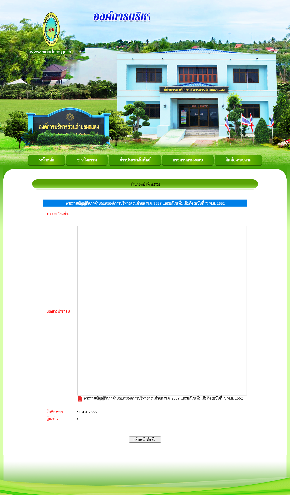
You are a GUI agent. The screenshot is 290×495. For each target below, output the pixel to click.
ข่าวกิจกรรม (87, 159)
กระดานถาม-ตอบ (188, 159)
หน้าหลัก (46, 159)
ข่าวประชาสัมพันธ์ (134, 159)
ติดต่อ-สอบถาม (238, 159)
